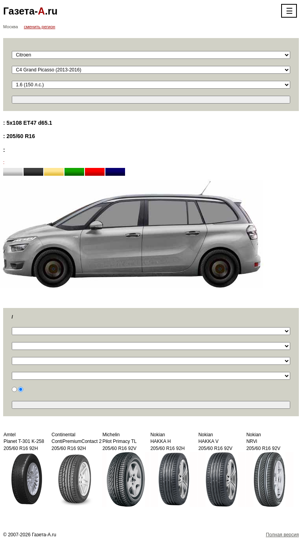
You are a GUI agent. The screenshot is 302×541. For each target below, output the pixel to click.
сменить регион (39, 26)
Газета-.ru (30, 10)
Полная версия (282, 534)
